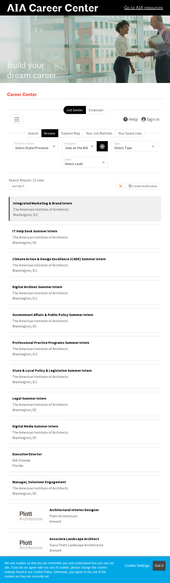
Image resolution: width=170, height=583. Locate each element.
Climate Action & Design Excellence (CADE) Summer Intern (59, 259)
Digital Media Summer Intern (35, 426)
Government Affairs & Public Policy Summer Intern (52, 314)
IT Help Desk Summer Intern (34, 231)
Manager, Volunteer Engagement (39, 482)
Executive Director (27, 454)
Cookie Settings (137, 566)
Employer (96, 110)
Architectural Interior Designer (74, 510)
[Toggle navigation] (17, 119)
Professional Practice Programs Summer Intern (50, 342)
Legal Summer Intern (29, 398)
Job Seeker (74, 110)
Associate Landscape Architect (74, 539)
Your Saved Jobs (130, 133)
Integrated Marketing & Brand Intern (42, 203)
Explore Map (70, 133)
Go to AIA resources (143, 8)
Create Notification (143, 186)
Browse (49, 133)
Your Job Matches (99, 133)
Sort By (17, 186)
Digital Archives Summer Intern (37, 287)
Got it (159, 566)
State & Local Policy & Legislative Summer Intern (52, 370)
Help (130, 119)
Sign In (150, 119)
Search (33, 133)
